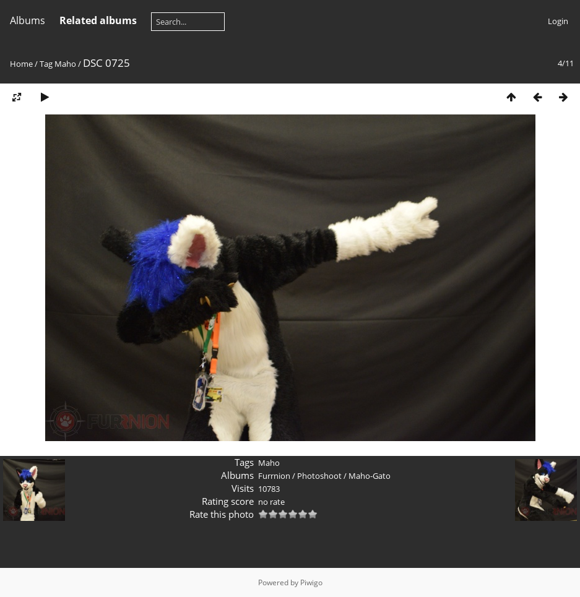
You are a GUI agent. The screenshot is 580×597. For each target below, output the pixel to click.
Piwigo (311, 582)
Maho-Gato (369, 475)
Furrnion (274, 475)
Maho (65, 63)
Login (558, 21)
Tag (46, 63)
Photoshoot (319, 475)
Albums (27, 20)
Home (21, 63)
